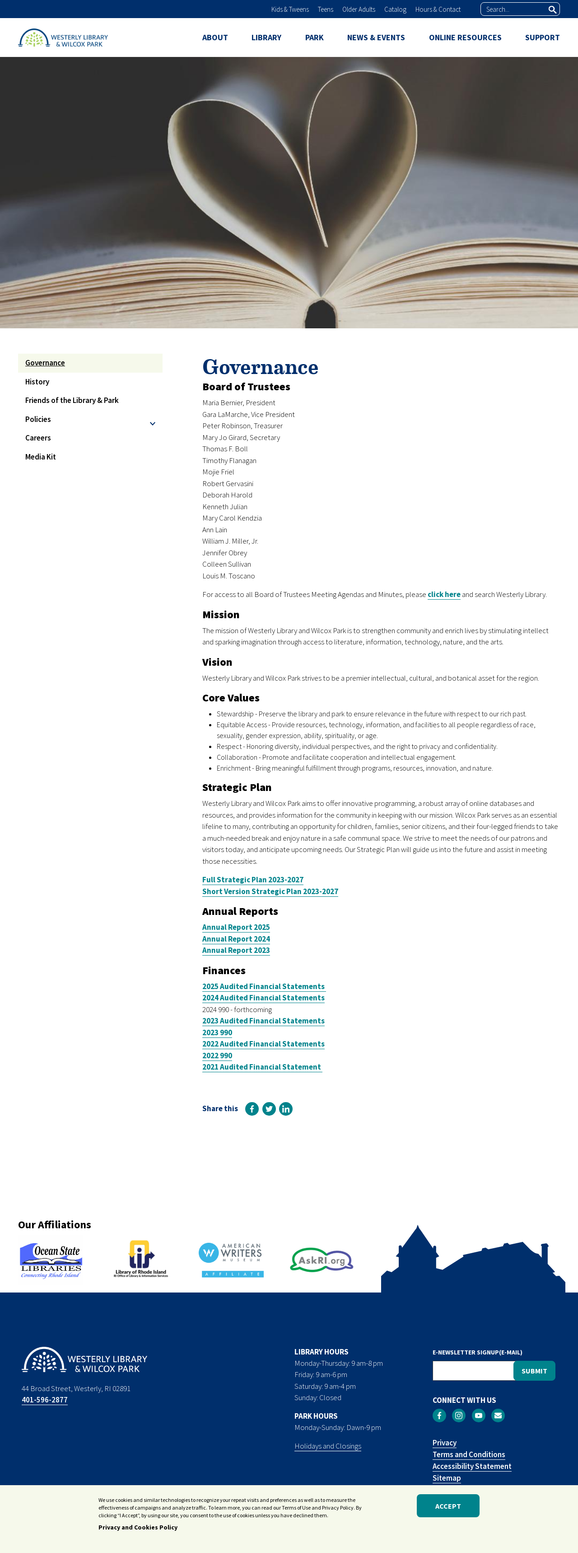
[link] (252, 1109)
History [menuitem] (37, 382)
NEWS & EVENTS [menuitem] (376, 37)
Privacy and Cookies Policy (137, 1530)
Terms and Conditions (469, 1454)
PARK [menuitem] (314, 37)
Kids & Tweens (290, 9)
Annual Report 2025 (236, 927)
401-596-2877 (45, 1400)
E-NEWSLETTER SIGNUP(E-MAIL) (477, 1352)
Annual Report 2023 (236, 950)
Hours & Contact (438, 9)
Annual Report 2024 (236, 939)
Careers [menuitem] (38, 438)
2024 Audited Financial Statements (263, 998)
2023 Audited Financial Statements (263, 1021)
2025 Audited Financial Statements (264, 986)
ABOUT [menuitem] (215, 37)
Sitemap (447, 1478)
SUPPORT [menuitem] (542, 37)
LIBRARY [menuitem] (266, 37)
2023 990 (217, 1032)
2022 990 (217, 1056)
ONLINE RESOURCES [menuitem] (465, 37)
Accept (448, 1508)
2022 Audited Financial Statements (263, 1044)
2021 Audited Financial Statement (262, 1067)
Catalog (395, 9)
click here (444, 594)
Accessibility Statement (472, 1466)
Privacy (445, 1443)
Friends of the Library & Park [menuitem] (72, 400)
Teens (325, 9)
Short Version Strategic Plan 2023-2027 (270, 891)
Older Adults (358, 9)
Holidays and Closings (327, 1446)
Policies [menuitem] (38, 419)
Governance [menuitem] (45, 363)
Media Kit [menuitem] (40, 457)
